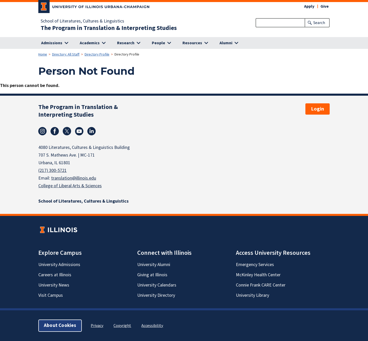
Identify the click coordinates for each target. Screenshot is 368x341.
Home (42, 54)
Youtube (79, 131)
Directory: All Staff (65, 54)
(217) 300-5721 (52, 170)
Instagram (42, 131)
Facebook (54, 131)
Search (319, 23)
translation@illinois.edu (73, 178)
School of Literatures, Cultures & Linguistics (82, 21)
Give (324, 6)
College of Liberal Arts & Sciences (70, 186)
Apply (309, 6)
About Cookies (60, 325)
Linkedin (91, 131)
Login (317, 109)
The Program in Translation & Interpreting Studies (109, 28)
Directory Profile (97, 54)
